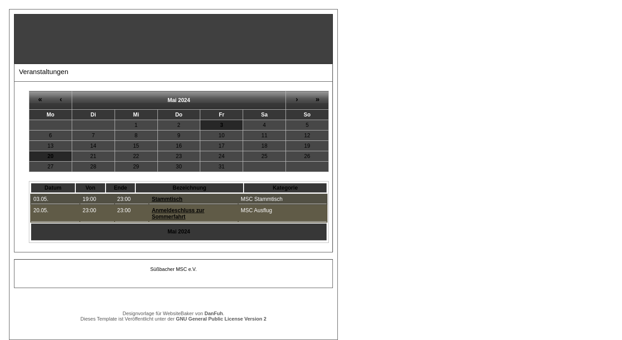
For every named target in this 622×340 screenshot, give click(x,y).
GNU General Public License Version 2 (221, 318)
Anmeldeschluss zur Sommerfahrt (178, 213)
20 (50, 156)
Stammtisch (167, 199)
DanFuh (213, 313)
